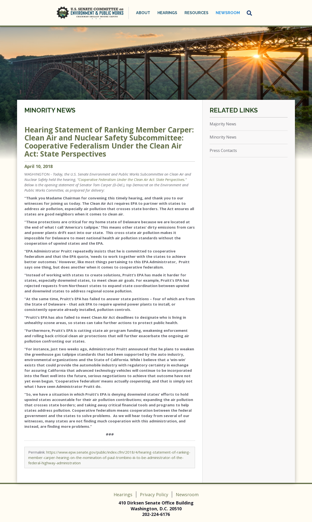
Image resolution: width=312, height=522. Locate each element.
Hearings (167, 12)
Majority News (223, 124)
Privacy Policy (154, 494)
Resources (196, 12)
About (143, 12)
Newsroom (228, 12)
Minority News (49, 110)
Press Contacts (223, 150)
